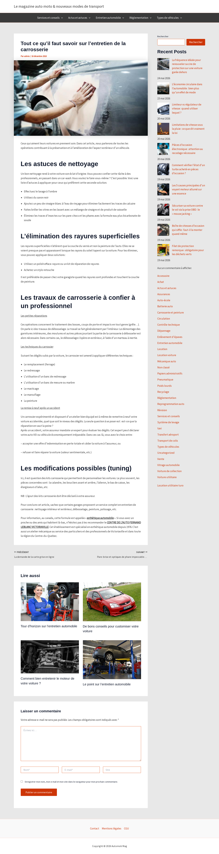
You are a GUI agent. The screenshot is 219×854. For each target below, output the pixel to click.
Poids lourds (164, 386)
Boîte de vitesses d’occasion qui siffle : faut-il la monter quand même (188, 230)
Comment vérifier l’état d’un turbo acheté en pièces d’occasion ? (188, 169)
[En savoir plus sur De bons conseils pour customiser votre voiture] (112, 601)
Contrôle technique (168, 324)
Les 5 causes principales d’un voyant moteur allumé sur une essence (188, 189)
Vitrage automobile (168, 465)
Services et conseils (50, 17)
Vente (160, 459)
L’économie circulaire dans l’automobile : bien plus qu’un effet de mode (187, 88)
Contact (94, 828)
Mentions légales (111, 828)
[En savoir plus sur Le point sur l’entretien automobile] (112, 659)
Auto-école (163, 300)
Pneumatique (165, 379)
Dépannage (163, 330)
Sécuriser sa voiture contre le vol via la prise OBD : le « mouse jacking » (187, 210)
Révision (162, 410)
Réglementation (140, 17)
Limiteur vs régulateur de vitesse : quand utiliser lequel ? (186, 108)
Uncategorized (166, 453)
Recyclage (163, 392)
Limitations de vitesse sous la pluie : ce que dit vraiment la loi (188, 129)
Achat (160, 282)
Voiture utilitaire (167, 477)
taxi (159, 428)
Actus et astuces (79, 17)
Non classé (163, 367)
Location (162, 349)
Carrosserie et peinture (170, 312)
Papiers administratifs (169, 373)
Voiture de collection (169, 471)
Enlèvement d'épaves (169, 337)
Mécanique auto (166, 361)
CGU (126, 828)
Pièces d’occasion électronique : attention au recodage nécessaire (187, 149)
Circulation (163, 318)
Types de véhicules (169, 17)
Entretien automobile (110, 17)
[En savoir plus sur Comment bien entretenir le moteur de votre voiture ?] (50, 656)
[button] (61, 17)
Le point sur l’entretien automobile (107, 684)
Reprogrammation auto (170, 404)
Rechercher (162, 36)
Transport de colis (167, 440)
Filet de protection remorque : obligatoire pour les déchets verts (188, 250)
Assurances (163, 294)
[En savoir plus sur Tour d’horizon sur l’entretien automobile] (50, 601)
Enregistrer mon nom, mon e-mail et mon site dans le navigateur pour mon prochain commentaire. (71, 781)
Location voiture (166, 355)
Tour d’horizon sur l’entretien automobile (49, 626)
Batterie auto (165, 306)
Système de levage (168, 422)
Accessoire (163, 276)
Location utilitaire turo (170, 485)
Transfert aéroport (168, 434)
